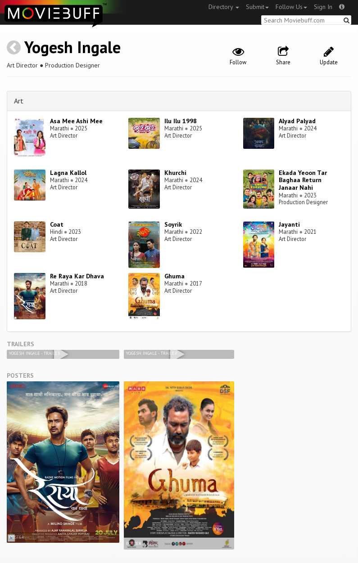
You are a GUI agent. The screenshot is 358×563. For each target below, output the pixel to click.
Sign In (323, 7)
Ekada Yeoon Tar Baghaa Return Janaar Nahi (303, 180)
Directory (223, 7)
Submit (257, 7)
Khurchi (175, 173)
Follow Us (291, 7)
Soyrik (173, 224)
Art (18, 100)
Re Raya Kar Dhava (77, 276)
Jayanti (289, 224)
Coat (56, 224)
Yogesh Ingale (72, 47)
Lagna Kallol (68, 173)
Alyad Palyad (297, 121)
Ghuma (174, 276)
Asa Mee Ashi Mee (76, 121)
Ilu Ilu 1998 (180, 121)
